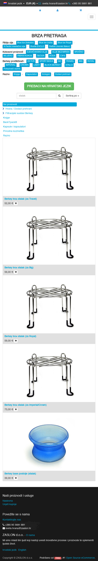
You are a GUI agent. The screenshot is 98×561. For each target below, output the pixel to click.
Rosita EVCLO (37, 47)
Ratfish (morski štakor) (59, 47)
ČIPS (62, 56)
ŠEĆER (40, 56)
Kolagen (46, 74)
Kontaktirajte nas (12, 520)
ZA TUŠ (31, 61)
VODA (52, 56)
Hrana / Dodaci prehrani (19, 109)
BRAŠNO (79, 52)
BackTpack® (10, 122)
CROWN (25, 65)
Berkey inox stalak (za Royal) (20, 336)
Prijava (44, 10)
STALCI (69, 65)
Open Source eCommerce (80, 558)
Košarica (86, 10)
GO (59, 61)
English (22, 550)
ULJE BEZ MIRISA (61, 52)
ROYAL (90, 61)
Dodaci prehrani (62, 74)
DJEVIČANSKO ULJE (37, 52)
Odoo (58, 558)
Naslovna (8, 501)
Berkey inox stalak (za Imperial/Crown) (25, 405)
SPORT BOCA (46, 61)
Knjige (17, 74)
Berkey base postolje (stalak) (20, 474)
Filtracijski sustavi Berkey (19, 113)
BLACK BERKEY (53, 65)
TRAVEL (70, 61)
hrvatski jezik (10, 550)
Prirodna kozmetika (13, 131)
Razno (6, 135)
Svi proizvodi (10, 104)
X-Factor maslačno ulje (14, 47)
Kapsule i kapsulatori (14, 127)
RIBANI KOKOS (24, 56)
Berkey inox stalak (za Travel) (20, 199)
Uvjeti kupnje (10, 504)
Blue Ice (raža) (46, 43)
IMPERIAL (11, 65)
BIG (80, 61)
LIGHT (37, 65)
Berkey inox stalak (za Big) (18, 268)
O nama (30, 535)
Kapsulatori (31, 74)
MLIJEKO (8, 56)
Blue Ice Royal (64, 43)
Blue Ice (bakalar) (25, 43)
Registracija (65, 10)
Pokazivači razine (12, 69)
